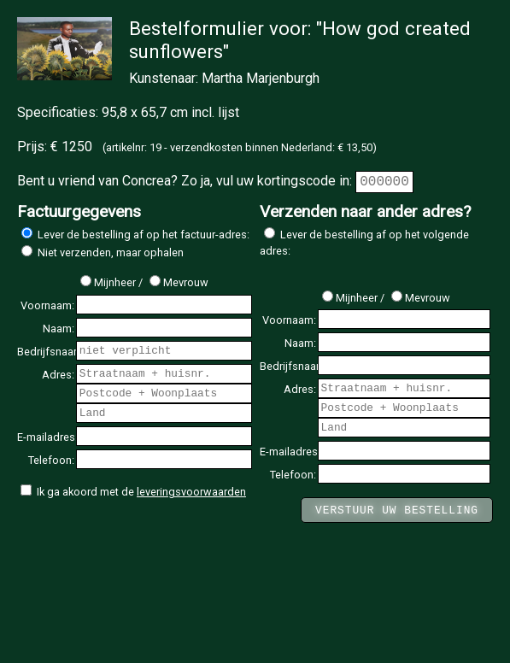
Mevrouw (178, 282)
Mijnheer (108, 282)
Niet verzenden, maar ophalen (102, 252)
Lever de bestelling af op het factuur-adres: (135, 234)
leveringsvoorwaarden (191, 491)
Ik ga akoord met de (133, 491)
